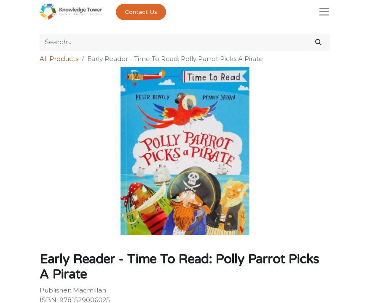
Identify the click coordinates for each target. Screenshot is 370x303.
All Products (59, 59)
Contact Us (141, 12)
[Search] (318, 42)
